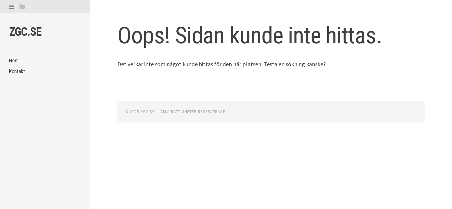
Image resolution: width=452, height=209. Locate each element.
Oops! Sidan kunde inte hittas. (249, 35)
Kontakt (17, 71)
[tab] (11, 6)
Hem (14, 60)
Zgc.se (25, 32)
